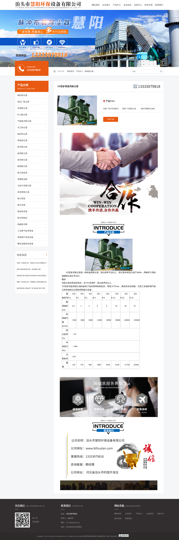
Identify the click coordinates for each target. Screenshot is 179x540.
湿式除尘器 (22, 160)
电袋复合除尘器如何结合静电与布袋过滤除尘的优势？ (32, 277)
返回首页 (70, 71)
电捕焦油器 (22, 179)
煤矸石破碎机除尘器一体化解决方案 (29, 269)
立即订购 (110, 119)
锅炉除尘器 (22, 95)
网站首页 (96, 5)
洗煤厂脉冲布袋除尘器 (111, 109)
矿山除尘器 (22, 115)
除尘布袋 (21, 205)
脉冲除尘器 (22, 147)
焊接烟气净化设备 (25, 237)
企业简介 (106, 5)
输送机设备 (22, 211)
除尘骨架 (21, 198)
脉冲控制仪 (22, 218)
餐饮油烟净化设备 (25, 244)
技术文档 (149, 5)
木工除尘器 (22, 127)
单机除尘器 (22, 140)
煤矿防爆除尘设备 (148, 109)
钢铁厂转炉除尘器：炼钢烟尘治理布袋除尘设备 (32, 283)
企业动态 (127, 5)
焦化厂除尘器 (23, 102)
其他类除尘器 (23, 192)
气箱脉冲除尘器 (24, 121)
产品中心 (117, 5)
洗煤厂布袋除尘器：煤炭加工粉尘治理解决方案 (32, 264)
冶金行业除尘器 (24, 186)
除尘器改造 (22, 173)
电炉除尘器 (22, 134)
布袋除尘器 (22, 108)
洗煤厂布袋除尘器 (129, 109)
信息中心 (138, 5)
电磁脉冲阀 (22, 224)
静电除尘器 (22, 166)
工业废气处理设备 (25, 231)
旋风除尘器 (89, 71)
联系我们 (159, 5)
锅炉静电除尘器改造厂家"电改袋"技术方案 (31, 288)
